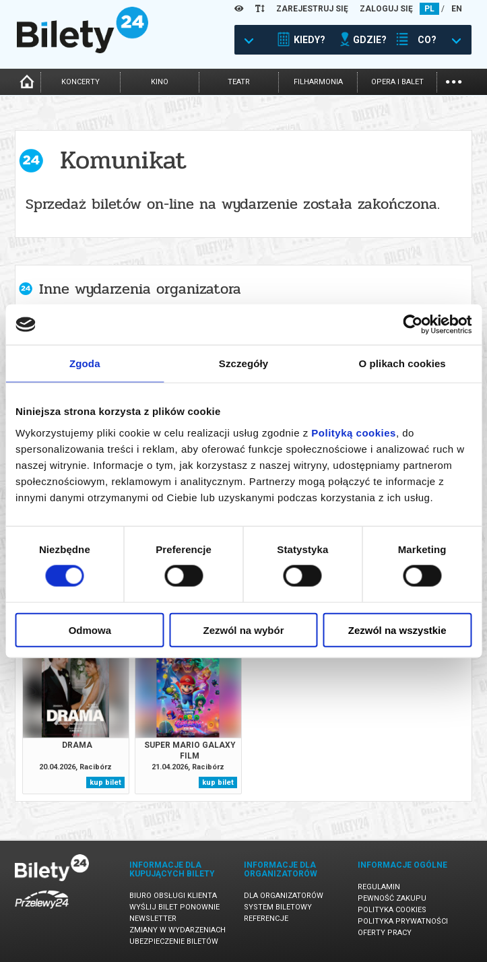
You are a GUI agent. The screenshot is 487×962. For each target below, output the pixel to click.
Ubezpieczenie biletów (173, 941)
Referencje (266, 918)
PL (429, 8)
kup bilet (105, 782)
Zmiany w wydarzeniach (177, 930)
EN (456, 8)
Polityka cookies (392, 909)
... (454, 80)
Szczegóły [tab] (243, 363)
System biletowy (278, 907)
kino (159, 81)
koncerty (80, 81)
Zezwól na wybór (243, 629)
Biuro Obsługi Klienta (173, 895)
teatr (239, 81)
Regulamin (379, 887)
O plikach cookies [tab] (402, 363)
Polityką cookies (353, 432)
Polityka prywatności (403, 921)
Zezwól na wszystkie (397, 629)
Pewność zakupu (392, 898)
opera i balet (397, 81)
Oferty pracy (385, 932)
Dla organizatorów (283, 895)
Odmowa (90, 629)
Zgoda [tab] (84, 363)
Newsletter (152, 918)
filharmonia (318, 81)
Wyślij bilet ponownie (174, 907)
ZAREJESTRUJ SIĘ (312, 8)
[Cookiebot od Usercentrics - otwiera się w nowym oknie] (413, 325)
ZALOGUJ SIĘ (386, 8)
